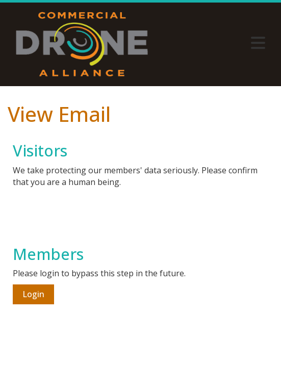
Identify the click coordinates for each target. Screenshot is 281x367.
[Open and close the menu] (214, 43)
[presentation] (90, 213)
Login (33, 294)
